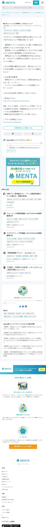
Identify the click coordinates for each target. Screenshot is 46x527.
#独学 (35, 256)
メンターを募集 (5, 512)
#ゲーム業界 (29, 199)
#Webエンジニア (23, 219)
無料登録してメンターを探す (23, 446)
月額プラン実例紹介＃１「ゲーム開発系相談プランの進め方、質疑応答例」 (23, 195)
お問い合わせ (5, 489)
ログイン (28, 3)
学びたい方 (4, 474)
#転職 (15, 219)
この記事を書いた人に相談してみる (23, 128)
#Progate (20, 238)
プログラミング (10, 12)
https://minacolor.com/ (33, 147)
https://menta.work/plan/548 (12, 122)
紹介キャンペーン (6, 481)
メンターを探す (5, 509)
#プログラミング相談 (19, 199)
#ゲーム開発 (38, 199)
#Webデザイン (11, 256)
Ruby (5, 313)
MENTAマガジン (5, 517)
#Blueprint (9, 199)
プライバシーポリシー (7, 502)
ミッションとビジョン (7, 486)
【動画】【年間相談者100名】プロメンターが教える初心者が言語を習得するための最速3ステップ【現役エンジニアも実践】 (23, 354)
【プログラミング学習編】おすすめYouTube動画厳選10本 (24, 234)
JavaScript (18, 313)
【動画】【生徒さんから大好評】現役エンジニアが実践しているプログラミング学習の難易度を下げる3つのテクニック (23, 340)
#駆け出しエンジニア (12, 222)
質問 (17, 33)
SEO (24, 313)
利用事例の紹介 (5, 479)
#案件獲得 (25, 256)
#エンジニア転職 (33, 219)
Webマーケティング (30, 316)
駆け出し (16, 30)
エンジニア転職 (17, 316)
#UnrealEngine (10, 202)
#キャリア (10, 219)
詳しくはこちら (11, 150)
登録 (36, 3)
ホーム (3, 12)
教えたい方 (4, 471)
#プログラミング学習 (29, 238)
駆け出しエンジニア (9, 33)
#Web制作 (18, 256)
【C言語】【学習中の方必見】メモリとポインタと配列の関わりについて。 (24, 269)
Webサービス (30, 313)
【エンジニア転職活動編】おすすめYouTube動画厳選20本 (24, 215)
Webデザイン (8, 316)
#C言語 (22, 272)
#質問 (31, 256)
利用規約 (4, 497)
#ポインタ (28, 272)
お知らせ (4, 484)
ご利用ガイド (5, 476)
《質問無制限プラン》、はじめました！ (21, 253)
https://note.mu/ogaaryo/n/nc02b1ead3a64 (16, 101)
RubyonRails (11, 313)
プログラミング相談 (20, 12)
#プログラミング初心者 (26, 241)
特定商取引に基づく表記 (8, 499)
